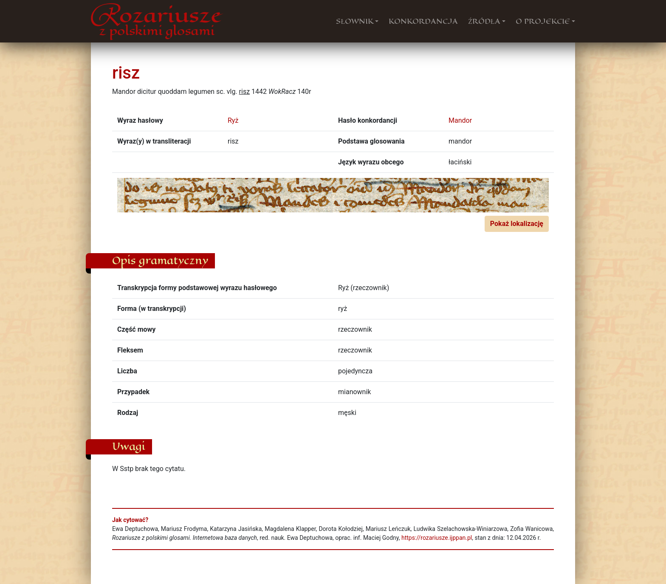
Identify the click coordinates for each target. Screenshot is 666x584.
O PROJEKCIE (543, 21)
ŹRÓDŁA (484, 21)
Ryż (233, 120)
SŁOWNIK (354, 21)
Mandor (460, 120)
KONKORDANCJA (423, 21)
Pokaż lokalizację (516, 224)
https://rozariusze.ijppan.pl (436, 537)
